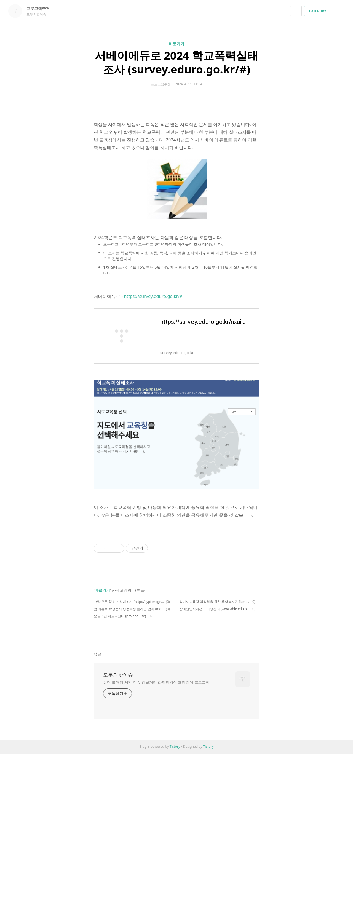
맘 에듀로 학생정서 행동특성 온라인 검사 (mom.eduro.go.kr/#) (129, 763)
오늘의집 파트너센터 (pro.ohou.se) (120, 770)
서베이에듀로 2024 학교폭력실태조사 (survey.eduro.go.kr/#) (176, 62)
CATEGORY (327, 11)
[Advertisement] (176, 151)
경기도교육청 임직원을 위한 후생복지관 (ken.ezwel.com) (214, 756)
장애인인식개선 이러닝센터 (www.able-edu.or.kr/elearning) (214, 763)
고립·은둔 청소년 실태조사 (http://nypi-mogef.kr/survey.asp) (129, 756)
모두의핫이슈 (118, 829)
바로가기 (176, 43)
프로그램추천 (40, 8)
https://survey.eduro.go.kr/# (153, 373)
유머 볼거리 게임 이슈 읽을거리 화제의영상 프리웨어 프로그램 (156, 836)
